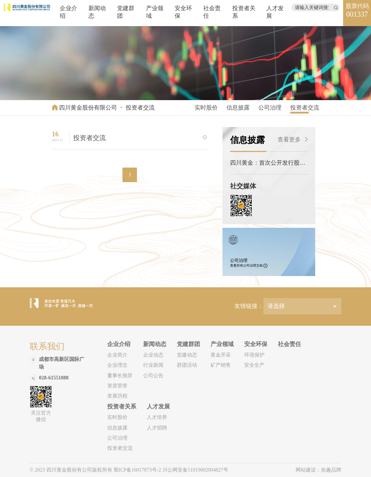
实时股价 (206, 107)
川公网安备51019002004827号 (195, 470)
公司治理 (270, 107)
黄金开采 (220, 355)
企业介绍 (118, 344)
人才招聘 (157, 428)
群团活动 (187, 365)
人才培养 (157, 417)
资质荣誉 (117, 385)
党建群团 (188, 344)
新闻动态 (154, 344)
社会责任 (289, 344)
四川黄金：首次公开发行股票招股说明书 (267, 163)
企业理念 (117, 365)
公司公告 (153, 375)
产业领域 (222, 344)
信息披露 (238, 107)
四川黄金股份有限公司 (88, 107)
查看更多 (293, 139)
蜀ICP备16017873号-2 (137, 470)
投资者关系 (121, 406)
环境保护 (254, 355)
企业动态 (153, 355)
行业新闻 (153, 365)
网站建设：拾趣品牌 (318, 470)
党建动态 (187, 355)
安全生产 (254, 365)
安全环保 (255, 344)
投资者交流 (140, 107)
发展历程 (117, 396)
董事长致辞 (120, 375)
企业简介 (117, 355)
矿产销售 (220, 365)
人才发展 (158, 406)
